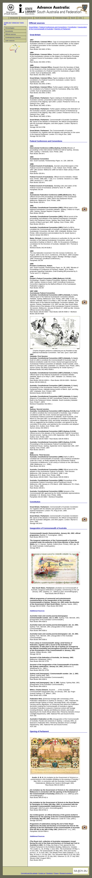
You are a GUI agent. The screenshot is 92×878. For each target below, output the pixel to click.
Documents (9, 31)
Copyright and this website (29, 873)
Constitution (72, 27)
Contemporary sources (13, 37)
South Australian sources (43, 18)
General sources (26, 18)
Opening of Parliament (62, 29)
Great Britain (33, 27)
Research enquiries (66, 873)
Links (80, 18)
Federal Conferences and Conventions (53, 27)
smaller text (7, 22)
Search (73, 18)
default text (15, 22)
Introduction (14, 18)
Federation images (61, 18)
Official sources (10, 34)
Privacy (56, 873)
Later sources (9, 40)
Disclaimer (49, 873)
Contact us (42, 873)
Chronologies (9, 28)
